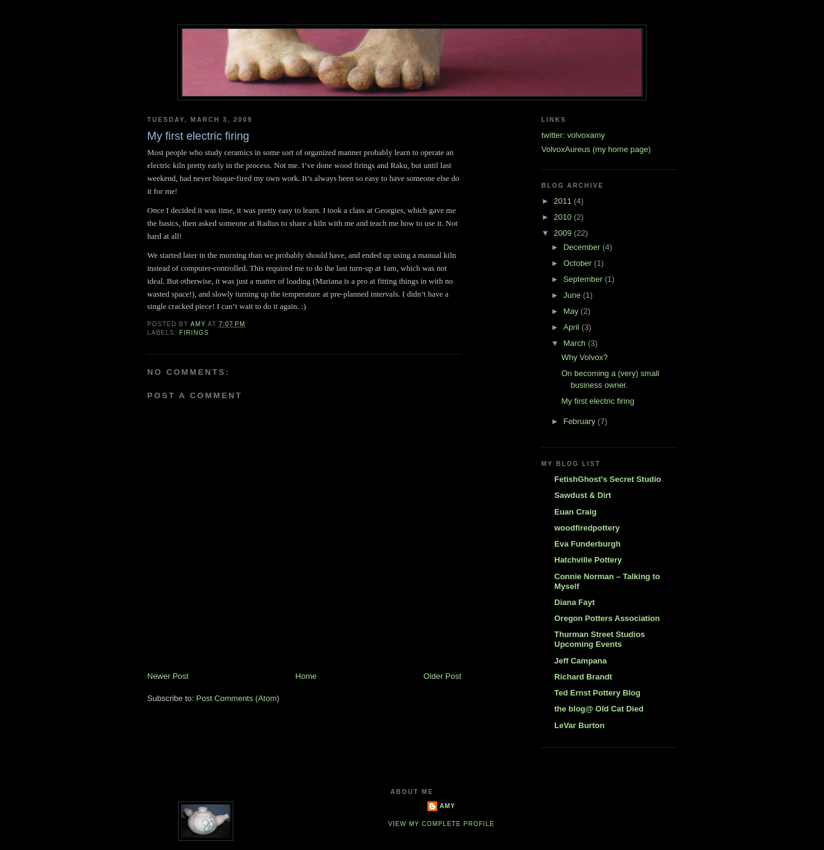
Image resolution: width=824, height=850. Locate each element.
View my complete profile (441, 823)
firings (194, 332)
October (578, 263)
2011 (564, 201)
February (580, 421)
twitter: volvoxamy (573, 135)
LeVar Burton (579, 725)
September (584, 279)
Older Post (442, 676)
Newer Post (167, 676)
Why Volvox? (584, 357)
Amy (448, 806)
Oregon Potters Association (607, 618)
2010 (564, 217)
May (572, 311)
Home (306, 676)
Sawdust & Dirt (582, 495)
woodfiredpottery (587, 527)
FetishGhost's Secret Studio (607, 479)
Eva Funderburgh (587, 543)
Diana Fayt (574, 602)
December (583, 247)
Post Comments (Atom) (238, 698)
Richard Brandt (583, 676)
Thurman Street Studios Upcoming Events (599, 639)
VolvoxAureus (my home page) (596, 149)
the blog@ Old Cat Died (599, 708)
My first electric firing (597, 401)
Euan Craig (575, 511)
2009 (564, 233)
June (573, 295)
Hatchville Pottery (588, 559)
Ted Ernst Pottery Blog (597, 692)
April (572, 327)
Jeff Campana (580, 660)
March (575, 343)
